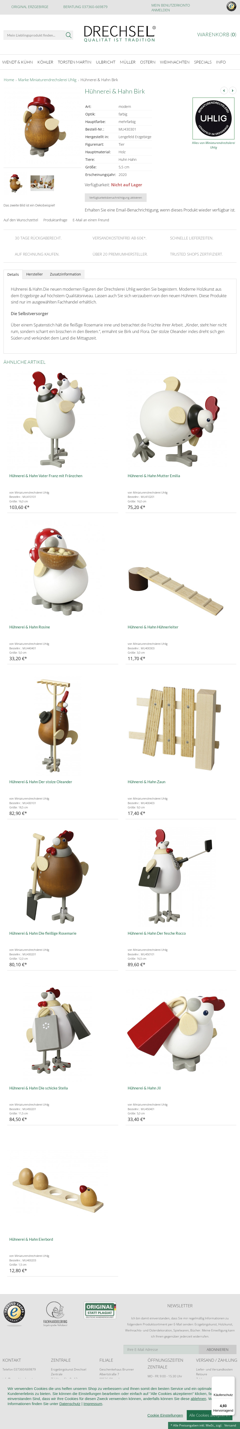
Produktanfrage (55, 218)
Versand (230, 1425)
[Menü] (232, 1379)
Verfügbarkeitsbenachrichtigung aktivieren (115, 196)
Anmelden (160, 10)
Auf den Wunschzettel (21, 218)
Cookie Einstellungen (165, 1415)
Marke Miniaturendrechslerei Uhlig (47, 78)
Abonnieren (217, 1348)
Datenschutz (69, 1404)
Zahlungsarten (206, 1378)
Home (9, 78)
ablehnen (198, 1398)
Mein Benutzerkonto (170, 5)
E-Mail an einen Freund (91, 218)
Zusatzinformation (65, 272)
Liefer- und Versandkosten (214, 1368)
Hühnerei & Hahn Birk (99, 78)
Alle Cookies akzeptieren (209, 1415)
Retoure (201, 1373)
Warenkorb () (216, 34)
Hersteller (34, 272)
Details (13, 273)
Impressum (93, 1404)
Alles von (213, 143)
